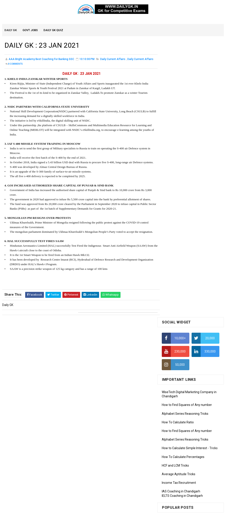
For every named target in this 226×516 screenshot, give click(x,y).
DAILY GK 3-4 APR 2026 (199, 279)
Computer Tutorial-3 (176, 418)
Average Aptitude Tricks (178, 197)
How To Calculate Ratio (178, 146)
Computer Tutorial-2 (176, 412)
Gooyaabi (142, 510)
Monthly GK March (174, 367)
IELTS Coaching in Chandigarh (182, 219)
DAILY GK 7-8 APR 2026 (199, 297)
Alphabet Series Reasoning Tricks (185, 137)
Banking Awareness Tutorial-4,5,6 (185, 483)
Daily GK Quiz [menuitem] (53, 30)
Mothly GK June (172, 348)
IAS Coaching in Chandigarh (181, 215)
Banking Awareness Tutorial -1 (183, 463)
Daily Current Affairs (112, 59)
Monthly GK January (176, 379)
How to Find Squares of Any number (187, 128)
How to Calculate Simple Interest (184, 172)
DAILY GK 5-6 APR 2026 (199, 261)
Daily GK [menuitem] (11, 30)
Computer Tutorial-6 (176, 437)
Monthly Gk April (173, 360)
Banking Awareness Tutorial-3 (183, 476)
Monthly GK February (176, 373)
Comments (15, 64)
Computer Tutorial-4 (176, 425)
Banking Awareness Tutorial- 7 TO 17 (187, 489)
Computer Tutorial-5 (176, 431)
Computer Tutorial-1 (176, 406)
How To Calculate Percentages (183, 180)
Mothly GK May (172, 354)
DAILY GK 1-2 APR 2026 (199, 315)
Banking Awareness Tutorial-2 (183, 470)
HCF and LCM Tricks (175, 189)
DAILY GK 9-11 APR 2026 (200, 243)
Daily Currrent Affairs (140, 59)
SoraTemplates (103, 510)
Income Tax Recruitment (179, 206)
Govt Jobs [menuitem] (30, 30)
